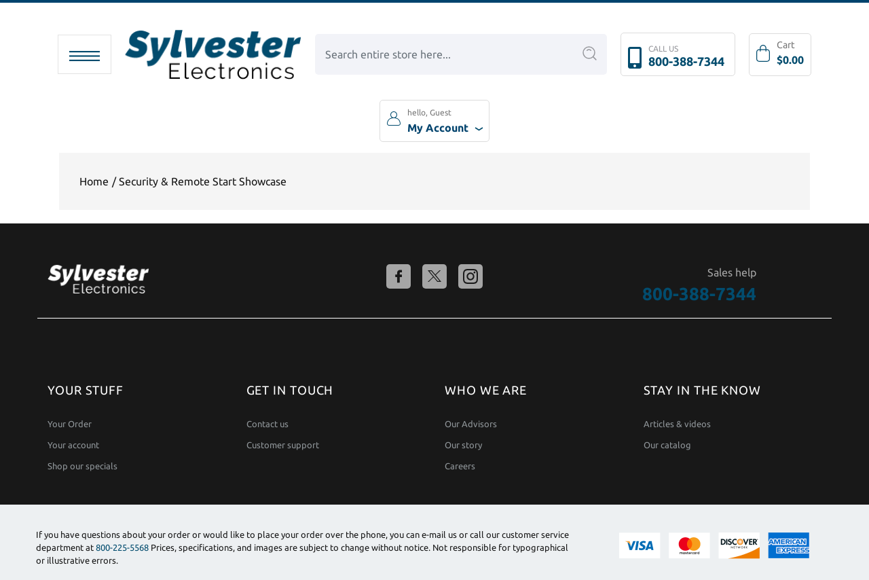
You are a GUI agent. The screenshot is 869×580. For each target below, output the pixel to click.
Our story (463, 445)
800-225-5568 (122, 547)
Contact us (267, 424)
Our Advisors (471, 424)
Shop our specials (82, 466)
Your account (73, 445)
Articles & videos (677, 424)
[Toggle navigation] (84, 54)
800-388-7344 (686, 61)
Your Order (70, 424)
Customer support (282, 445)
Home (94, 181)
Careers (460, 466)
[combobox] (461, 54)
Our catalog (667, 445)
